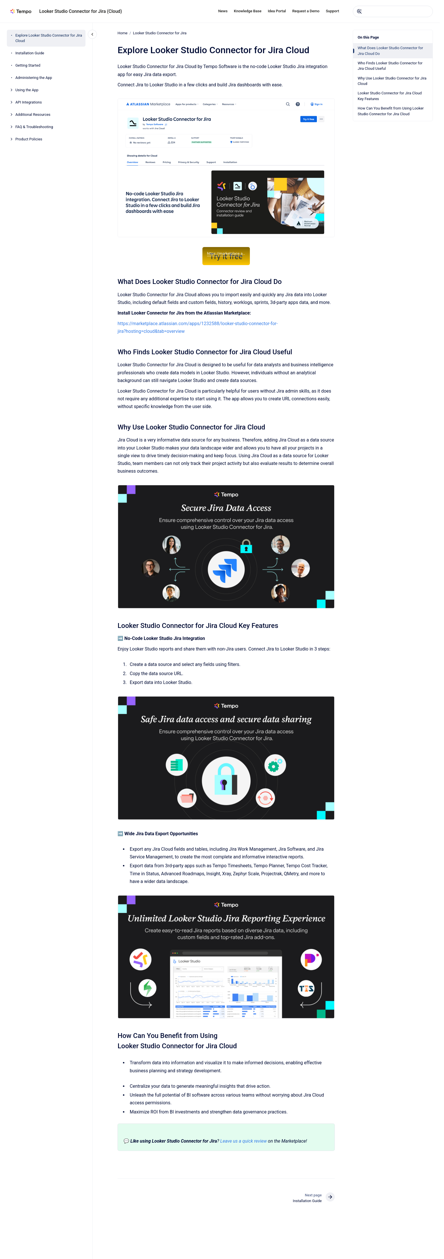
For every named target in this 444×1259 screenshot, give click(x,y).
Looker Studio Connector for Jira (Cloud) (80, 11)
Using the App (27, 90)
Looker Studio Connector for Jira (159, 33)
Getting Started (27, 65)
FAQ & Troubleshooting (34, 127)
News (223, 11)
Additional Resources (33, 114)
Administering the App (33, 77)
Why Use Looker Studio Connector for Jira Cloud (392, 81)
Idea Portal (277, 11)
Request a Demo (305, 11)
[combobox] (393, 11)
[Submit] (359, 11)
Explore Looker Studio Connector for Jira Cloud (48, 38)
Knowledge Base (247, 11)
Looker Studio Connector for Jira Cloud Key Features (390, 96)
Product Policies (28, 139)
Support (332, 11)
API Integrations (28, 102)
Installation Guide (29, 53)
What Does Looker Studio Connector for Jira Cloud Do (390, 51)
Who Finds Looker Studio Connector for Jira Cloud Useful (390, 66)
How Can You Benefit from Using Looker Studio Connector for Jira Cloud (391, 111)
